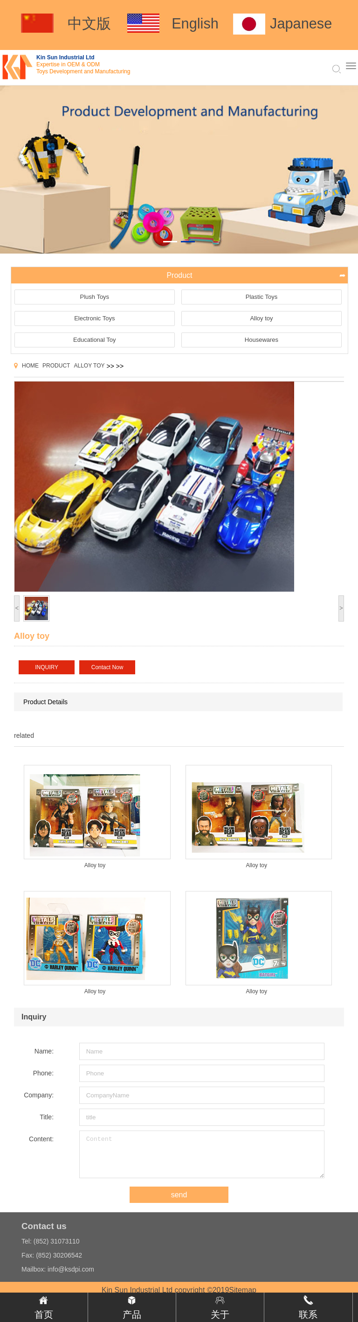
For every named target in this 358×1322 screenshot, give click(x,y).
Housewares (261, 339)
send (179, 1195)
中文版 (89, 23)
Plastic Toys (261, 296)
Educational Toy (94, 339)
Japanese (301, 23)
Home (30, 365)
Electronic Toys (94, 318)
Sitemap (242, 1290)
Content (201, 1154)
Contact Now (107, 667)
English (195, 23)
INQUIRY (46, 667)
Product (56, 365)
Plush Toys (94, 296)
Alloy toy (261, 318)
